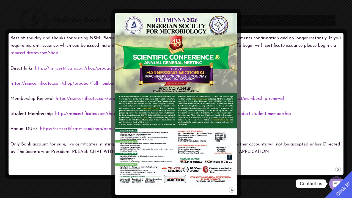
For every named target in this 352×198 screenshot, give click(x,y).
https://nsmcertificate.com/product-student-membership (245, 114)
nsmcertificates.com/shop (35, 53)
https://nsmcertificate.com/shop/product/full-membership (92, 68)
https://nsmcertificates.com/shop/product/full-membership (69, 83)
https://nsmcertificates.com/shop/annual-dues (85, 129)
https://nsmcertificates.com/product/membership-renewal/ (114, 99)
